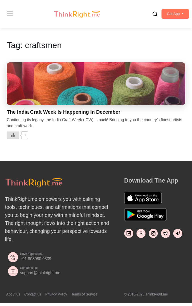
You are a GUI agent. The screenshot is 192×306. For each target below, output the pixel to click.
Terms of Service (84, 297)
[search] (149, 15)
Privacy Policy (56, 297)
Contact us (32, 297)
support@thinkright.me (40, 275)
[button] (172, 15)
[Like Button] (13, 138)
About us (13, 297)
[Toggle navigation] (9, 15)
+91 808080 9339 (35, 261)
